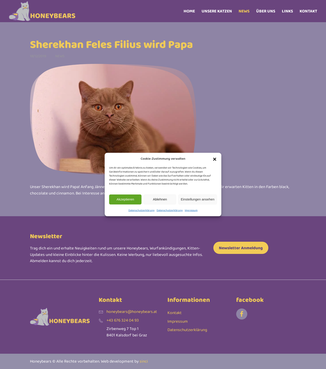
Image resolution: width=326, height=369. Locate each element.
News (244, 11)
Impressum (191, 210)
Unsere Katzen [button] (217, 11)
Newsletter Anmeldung (241, 248)
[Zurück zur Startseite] (42, 11)
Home (189, 11)
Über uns (265, 11)
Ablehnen (160, 199)
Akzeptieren (125, 199)
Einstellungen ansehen (197, 199)
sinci (143, 361)
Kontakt (308, 11)
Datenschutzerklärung (141, 210)
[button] (214, 158)
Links (287, 11)
